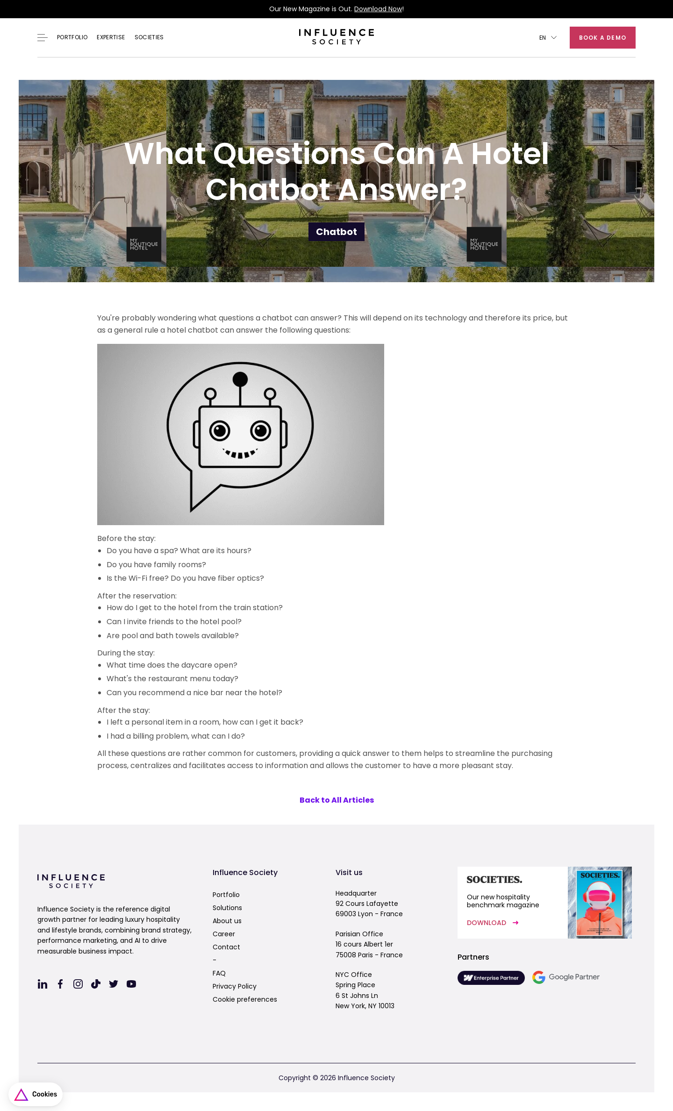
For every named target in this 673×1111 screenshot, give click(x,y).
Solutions (227, 907)
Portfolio (72, 37)
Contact (226, 947)
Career (224, 934)
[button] (548, 37)
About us (227, 921)
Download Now (378, 9)
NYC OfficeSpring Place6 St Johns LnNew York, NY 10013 (365, 990)
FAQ (219, 973)
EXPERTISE (111, 37)
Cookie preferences (245, 999)
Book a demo (602, 38)
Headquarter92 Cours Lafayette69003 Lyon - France (369, 904)
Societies (149, 37)
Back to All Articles (337, 800)
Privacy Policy (235, 986)
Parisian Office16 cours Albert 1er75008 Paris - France (369, 944)
